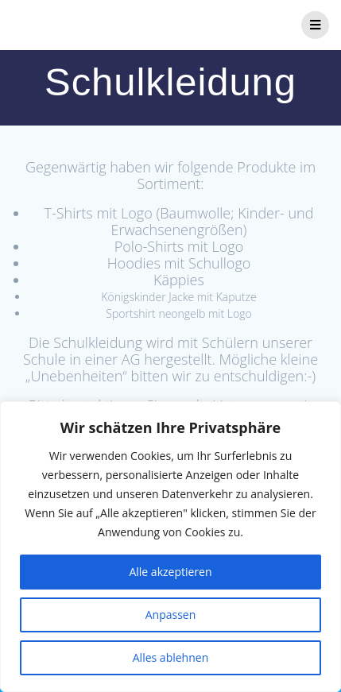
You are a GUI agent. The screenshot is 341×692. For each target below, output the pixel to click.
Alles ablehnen (170, 657)
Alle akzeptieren (170, 571)
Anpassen (170, 614)
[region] (170, 546)
